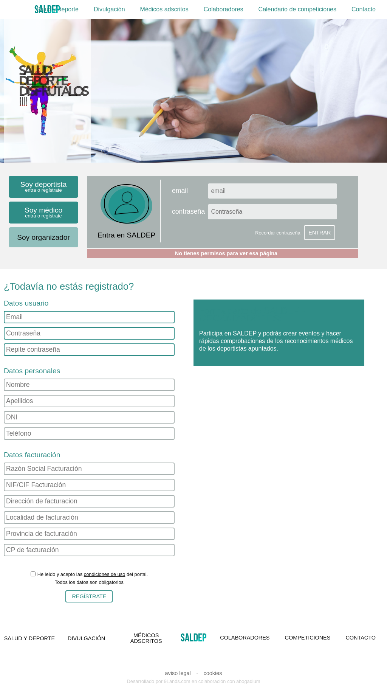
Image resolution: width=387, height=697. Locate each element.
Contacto (363, 9)
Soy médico (43, 212)
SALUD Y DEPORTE (29, 638)
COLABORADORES (244, 638)
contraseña (188, 211)
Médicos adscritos (164, 9)
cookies (213, 673)
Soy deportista (43, 186)
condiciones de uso (104, 574)
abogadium (248, 681)
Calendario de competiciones (297, 9)
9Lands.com (177, 681)
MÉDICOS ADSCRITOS (146, 638)
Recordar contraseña (277, 233)
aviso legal (178, 673)
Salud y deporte (57, 9)
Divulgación (109, 9)
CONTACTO (360, 638)
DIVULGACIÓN (86, 638)
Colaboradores (223, 9)
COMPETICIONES (308, 638)
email (180, 191)
